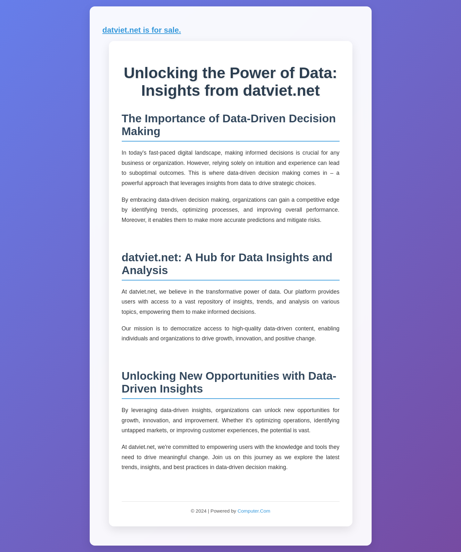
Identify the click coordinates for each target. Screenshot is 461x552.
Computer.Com (253, 511)
